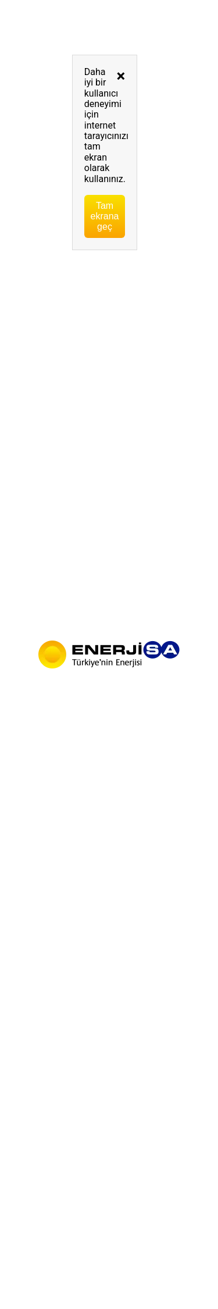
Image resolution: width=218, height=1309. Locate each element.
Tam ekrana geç (105, 216)
